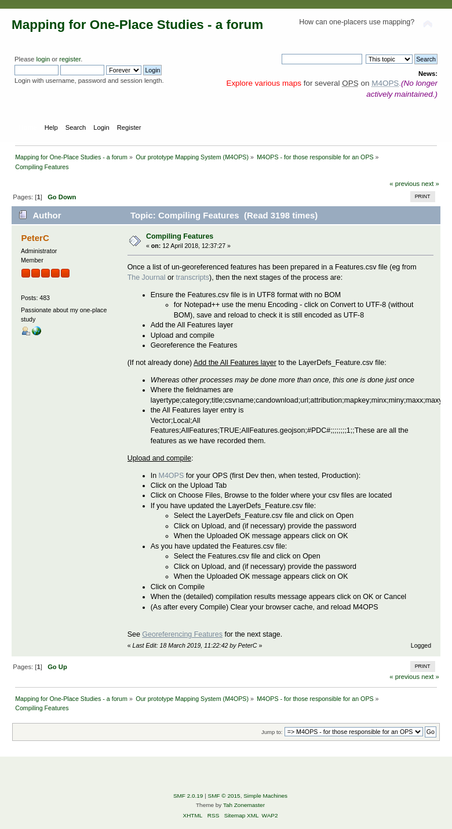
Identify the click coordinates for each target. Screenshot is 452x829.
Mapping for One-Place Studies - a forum (137, 24)
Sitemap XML (241, 815)
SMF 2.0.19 (188, 796)
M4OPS (171, 476)
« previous (404, 183)
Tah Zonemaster (244, 805)
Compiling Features (179, 236)
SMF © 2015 (224, 796)
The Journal (146, 277)
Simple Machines (265, 796)
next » (430, 183)
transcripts (193, 277)
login (43, 59)
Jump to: (272, 732)
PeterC (35, 238)
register (70, 59)
